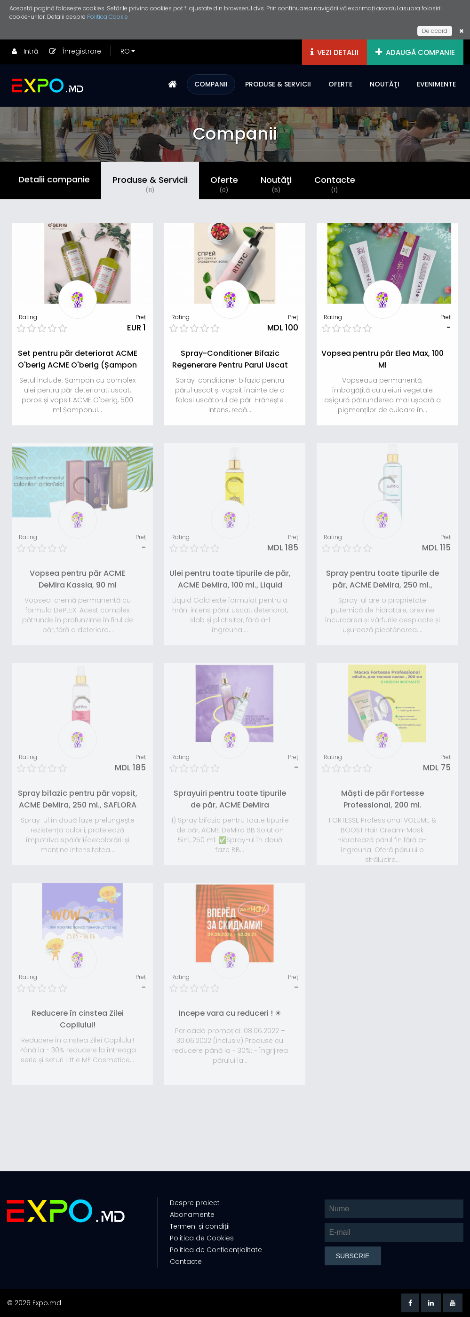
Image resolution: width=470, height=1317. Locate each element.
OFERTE (340, 84)
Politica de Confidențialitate (216, 1249)
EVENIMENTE (436, 84)
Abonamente (192, 1214)
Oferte (224, 184)
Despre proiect (195, 1202)
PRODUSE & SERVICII (278, 84)
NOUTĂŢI (384, 84)
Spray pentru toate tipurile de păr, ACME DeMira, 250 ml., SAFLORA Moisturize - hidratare (382, 585)
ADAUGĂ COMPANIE (415, 52)
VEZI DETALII (334, 52)
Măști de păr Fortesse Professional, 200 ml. (382, 799)
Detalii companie (54, 180)
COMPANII (211, 84)
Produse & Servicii (150, 184)
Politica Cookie (107, 17)
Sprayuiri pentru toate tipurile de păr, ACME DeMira (230, 799)
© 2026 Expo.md (34, 1303)
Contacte (334, 184)
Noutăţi (276, 184)
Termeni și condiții (200, 1226)
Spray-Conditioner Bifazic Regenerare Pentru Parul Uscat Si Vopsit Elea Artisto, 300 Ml (230, 365)
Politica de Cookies (202, 1238)
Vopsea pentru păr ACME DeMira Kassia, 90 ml (77, 579)
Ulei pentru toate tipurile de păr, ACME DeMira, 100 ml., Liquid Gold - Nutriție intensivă (230, 585)
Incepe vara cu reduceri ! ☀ (230, 1013)
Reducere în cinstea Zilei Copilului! (78, 1019)
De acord (434, 31)
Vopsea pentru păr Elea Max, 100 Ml (382, 359)
